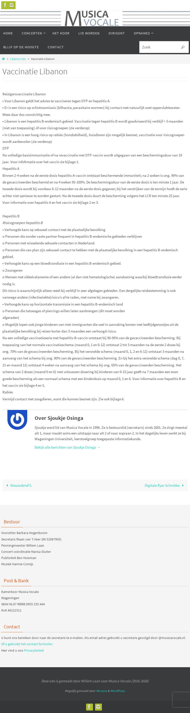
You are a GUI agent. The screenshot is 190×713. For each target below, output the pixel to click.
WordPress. (117, 691)
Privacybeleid (34, 650)
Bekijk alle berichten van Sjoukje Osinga (67, 447)
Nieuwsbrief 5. (18, 485)
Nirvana (101, 691)
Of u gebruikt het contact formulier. (27, 644)
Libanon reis (18, 59)
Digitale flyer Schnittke (165, 485)
